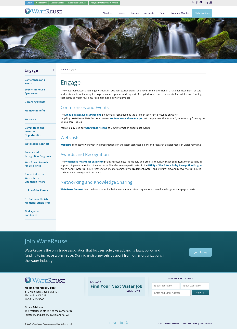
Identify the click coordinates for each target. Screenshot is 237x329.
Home (63, 69)
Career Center (57, 2)
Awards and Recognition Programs (38, 154)
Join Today (201, 252)
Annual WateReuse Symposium (83, 114)
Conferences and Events (35, 81)
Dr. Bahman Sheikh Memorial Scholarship (37, 200)
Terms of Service (189, 323)
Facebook (197, 2)
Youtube (211, 2)
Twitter (201, 2)
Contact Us (41, 2)
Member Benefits (35, 110)
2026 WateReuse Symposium (35, 91)
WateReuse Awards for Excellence (36, 163)
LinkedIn (206, 2)
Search (193, 2)
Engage (31, 70)
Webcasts (30, 119)
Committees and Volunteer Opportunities (34, 131)
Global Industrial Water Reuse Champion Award (35, 178)
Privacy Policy (206, 323)
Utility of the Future (36, 190)
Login (29, 2)
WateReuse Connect (77, 2)
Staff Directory (172, 323)
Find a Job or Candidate (32, 213)
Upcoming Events (35, 101)
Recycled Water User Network (104, 2)
